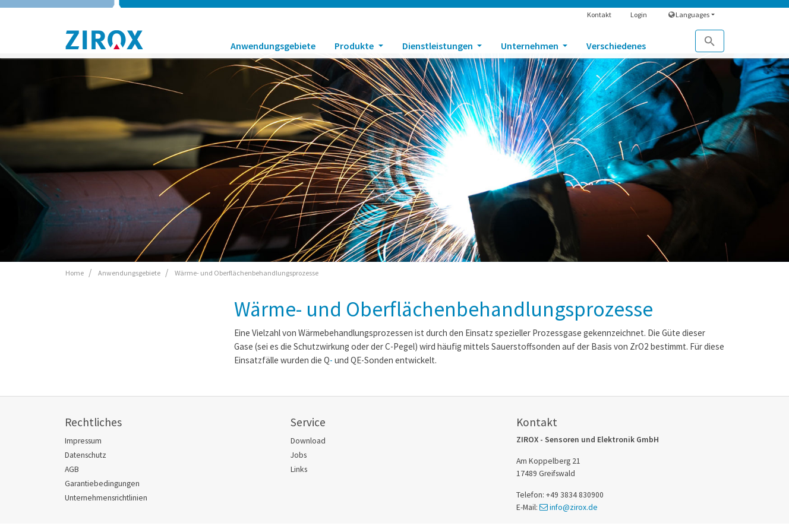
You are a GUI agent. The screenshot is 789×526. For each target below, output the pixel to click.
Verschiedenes (616, 46)
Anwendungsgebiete (273, 46)
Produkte (354, 46)
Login (638, 14)
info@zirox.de (574, 507)
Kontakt (599, 14)
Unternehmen (530, 46)
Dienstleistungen (438, 46)
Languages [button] (688, 14)
